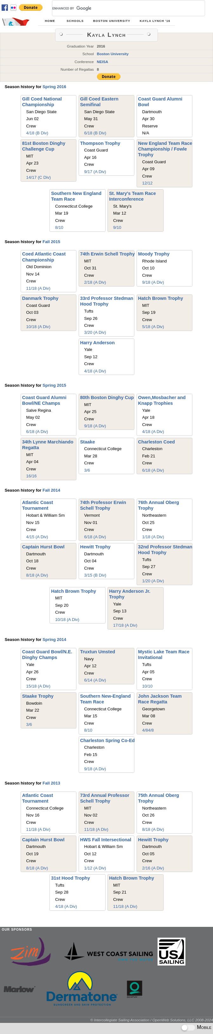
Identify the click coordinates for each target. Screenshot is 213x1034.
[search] (121, 8)
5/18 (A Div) (153, 326)
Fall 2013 (51, 783)
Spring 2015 (54, 385)
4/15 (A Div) (37, 536)
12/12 (147, 183)
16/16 (31, 476)
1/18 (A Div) (153, 536)
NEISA (102, 62)
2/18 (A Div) (95, 282)
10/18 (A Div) (38, 326)
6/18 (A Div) (37, 431)
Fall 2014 (51, 490)
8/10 (59, 227)
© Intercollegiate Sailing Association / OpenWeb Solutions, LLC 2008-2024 (151, 1020)
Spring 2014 (54, 639)
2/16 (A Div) (153, 868)
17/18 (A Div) (125, 625)
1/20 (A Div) (153, 580)
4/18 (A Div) (95, 371)
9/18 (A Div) (153, 282)
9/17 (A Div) (95, 171)
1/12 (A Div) (95, 868)
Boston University (111, 21)
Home (50, 21)
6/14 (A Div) (95, 680)
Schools (75, 21)
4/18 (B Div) (37, 133)
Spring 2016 (54, 86)
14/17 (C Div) (38, 177)
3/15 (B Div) (95, 575)
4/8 (145, 730)
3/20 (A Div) (95, 332)
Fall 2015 (51, 241)
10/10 (147, 686)
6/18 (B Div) (95, 133)
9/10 (117, 227)
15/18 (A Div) (38, 686)
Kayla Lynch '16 (155, 21)
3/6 (87, 470)
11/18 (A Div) (38, 288)
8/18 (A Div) (37, 575)
